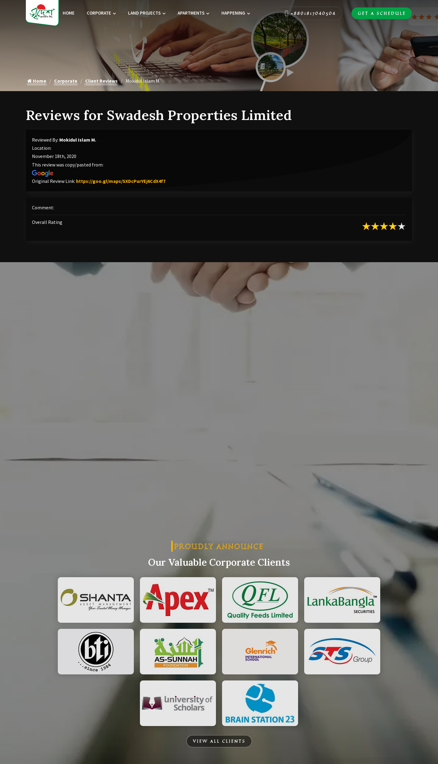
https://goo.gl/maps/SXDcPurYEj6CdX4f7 (120, 181)
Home (69, 13)
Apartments (191, 13)
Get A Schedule (381, 13)
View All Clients (219, 741)
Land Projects (144, 13)
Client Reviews (101, 81)
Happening (233, 13)
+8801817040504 (309, 13)
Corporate (99, 13)
